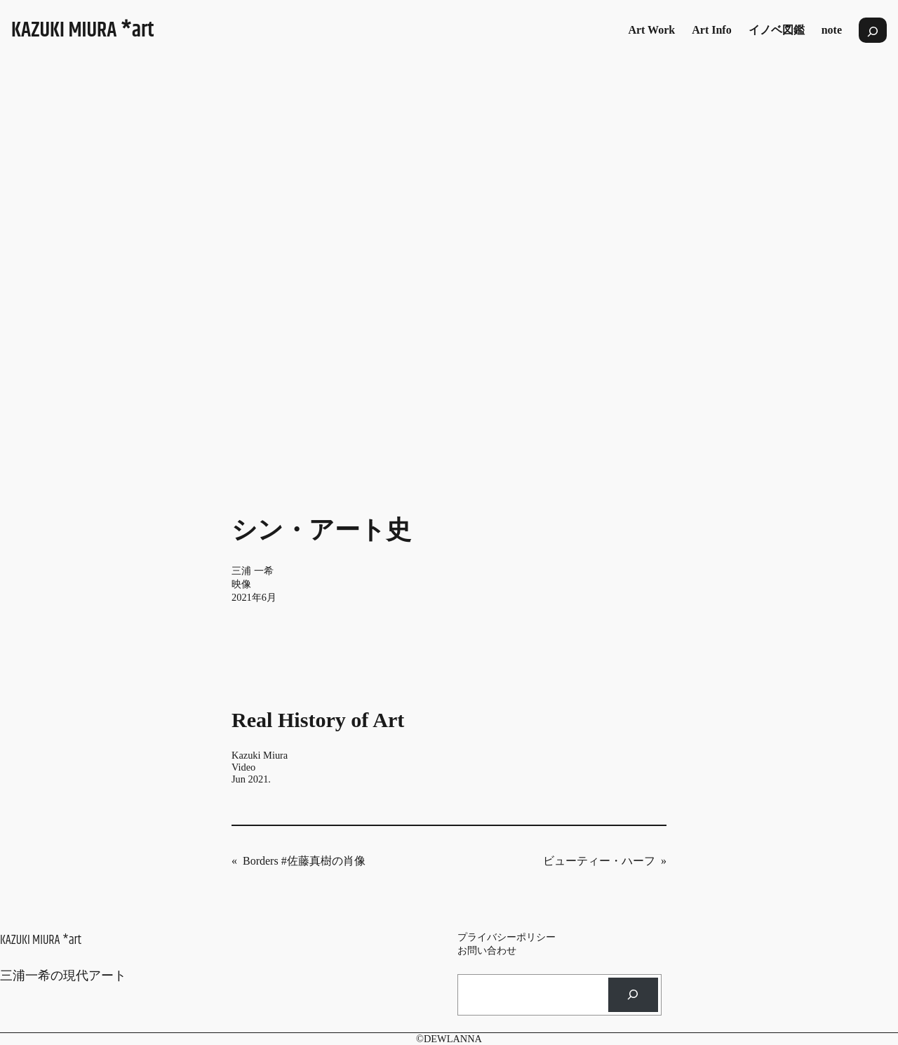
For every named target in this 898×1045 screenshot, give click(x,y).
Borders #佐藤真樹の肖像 (304, 861)
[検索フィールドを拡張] (873, 30)
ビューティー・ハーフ (599, 861)
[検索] (633, 995)
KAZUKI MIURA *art (82, 30)
